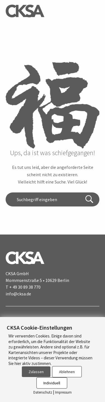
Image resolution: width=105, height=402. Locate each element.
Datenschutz (42, 392)
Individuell (51, 382)
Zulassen (36, 371)
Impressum (63, 392)
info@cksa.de (18, 294)
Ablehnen (67, 371)
